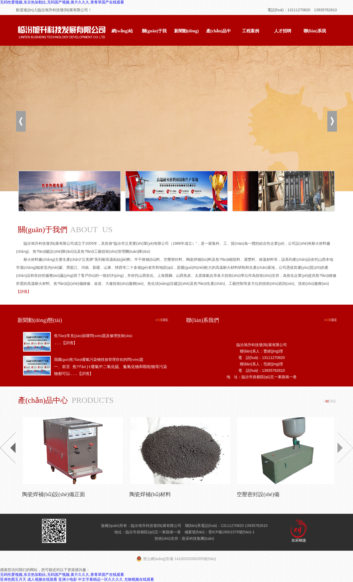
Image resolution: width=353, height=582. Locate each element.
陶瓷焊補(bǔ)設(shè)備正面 (53, 494)
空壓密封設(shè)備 (258, 494)
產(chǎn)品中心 (218, 37)
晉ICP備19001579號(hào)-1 (231, 532)
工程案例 (250, 31)
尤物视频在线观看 (139, 579)
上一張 (21, 121)
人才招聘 (282, 31)
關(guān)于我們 (154, 37)
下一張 (332, 121)
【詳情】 (23, 291)
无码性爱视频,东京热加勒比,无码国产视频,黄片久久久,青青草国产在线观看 (62, 2)
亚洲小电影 (67, 579)
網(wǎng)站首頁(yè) (122, 37)
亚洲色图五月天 (13, 579)
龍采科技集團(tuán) (198, 538)
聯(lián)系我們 (315, 37)
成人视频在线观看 (42, 579)
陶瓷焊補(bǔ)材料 (150, 494)
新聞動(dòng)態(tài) (186, 37)
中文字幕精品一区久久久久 (100, 579)
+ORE (161, 320)
